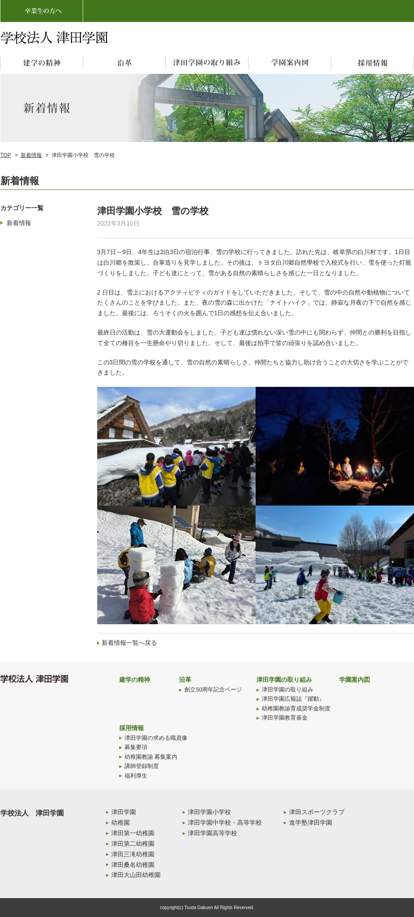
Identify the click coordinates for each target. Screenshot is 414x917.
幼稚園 (120, 822)
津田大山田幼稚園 (136, 874)
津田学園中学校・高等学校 (225, 822)
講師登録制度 (142, 766)
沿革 (185, 679)
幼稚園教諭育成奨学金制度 (296, 709)
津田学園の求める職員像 (156, 738)
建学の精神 (134, 679)
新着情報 (31, 155)
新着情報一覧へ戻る (129, 642)
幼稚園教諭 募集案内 (151, 757)
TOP (5, 155)
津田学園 (123, 811)
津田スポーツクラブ (316, 811)
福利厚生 (136, 776)
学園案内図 (354, 679)
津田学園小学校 (209, 811)
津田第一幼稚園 (132, 833)
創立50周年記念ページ (213, 690)
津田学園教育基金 (285, 718)
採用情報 (131, 727)
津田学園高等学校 (212, 833)
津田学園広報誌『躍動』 (293, 699)
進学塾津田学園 (310, 822)
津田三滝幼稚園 (132, 854)
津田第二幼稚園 (132, 843)
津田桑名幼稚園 (132, 864)
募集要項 (136, 747)
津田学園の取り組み (284, 679)
